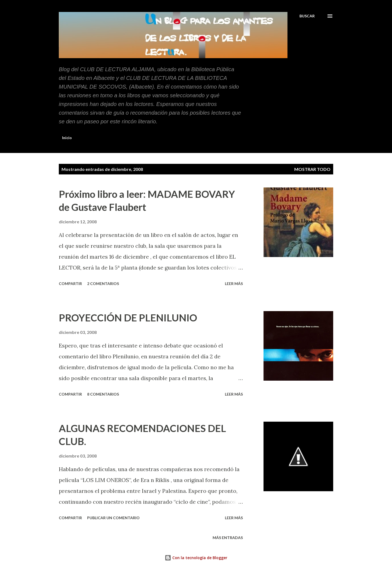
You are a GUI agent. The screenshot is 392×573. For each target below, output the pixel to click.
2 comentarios (103, 283)
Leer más (234, 283)
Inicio (67, 137)
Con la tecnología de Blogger (196, 557)
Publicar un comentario (113, 517)
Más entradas (228, 537)
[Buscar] (307, 16)
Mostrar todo (312, 169)
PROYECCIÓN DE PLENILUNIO (128, 318)
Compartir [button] (70, 283)
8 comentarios (103, 394)
